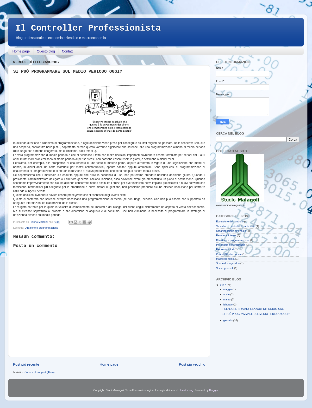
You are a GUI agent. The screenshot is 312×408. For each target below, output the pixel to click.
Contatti (67, 51)
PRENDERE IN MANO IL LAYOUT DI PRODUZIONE (253, 308)
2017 (223, 285)
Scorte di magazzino (228, 263)
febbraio (228, 304)
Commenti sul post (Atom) (40, 372)
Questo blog (46, 51)
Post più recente (26, 364)
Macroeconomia (225, 258)
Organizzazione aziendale (231, 230)
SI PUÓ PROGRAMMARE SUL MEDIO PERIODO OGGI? (256, 313)
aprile (226, 294)
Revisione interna (226, 235)
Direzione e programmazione (41, 227)
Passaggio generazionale (230, 244)
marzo (227, 299)
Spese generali (224, 268)
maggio (227, 289)
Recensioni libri (225, 249)
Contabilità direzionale (229, 254)
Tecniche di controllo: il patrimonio (235, 226)
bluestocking (186, 390)
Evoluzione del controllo (229, 221)
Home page (21, 51)
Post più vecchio (192, 364)
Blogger (213, 390)
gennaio (228, 320)
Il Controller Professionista (88, 28)
